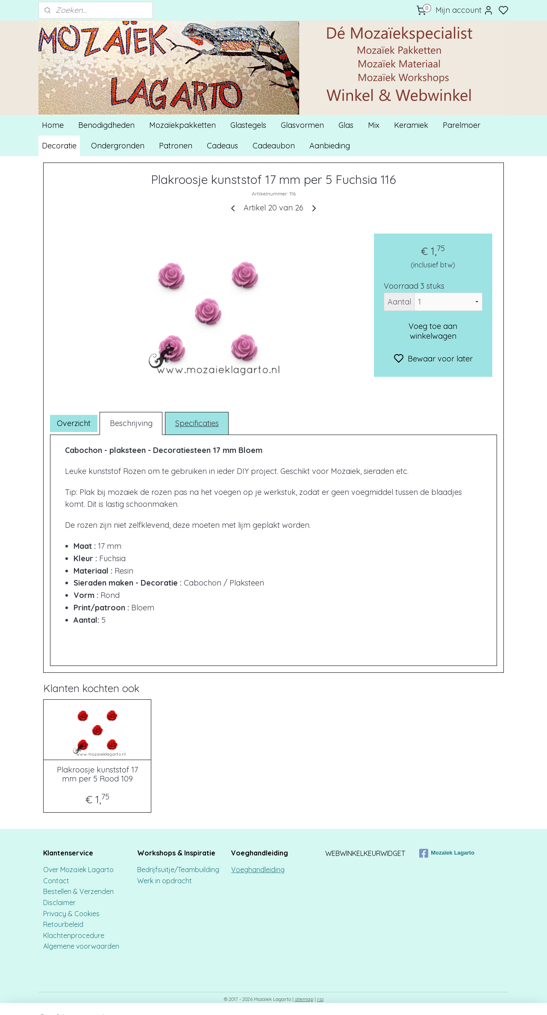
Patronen (175, 146)
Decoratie (59, 146)
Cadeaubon (274, 146)
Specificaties (197, 423)
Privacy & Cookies (71, 913)
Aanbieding (329, 146)
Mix (373, 125)
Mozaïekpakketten (182, 125)
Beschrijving (131, 423)
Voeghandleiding (258, 869)
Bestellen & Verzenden (78, 891)
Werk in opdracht (164, 880)
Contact (57, 880)
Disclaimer (59, 902)
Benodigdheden (106, 125)
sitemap (304, 999)
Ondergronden (117, 146)
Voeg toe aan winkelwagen (433, 331)
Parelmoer (461, 125)
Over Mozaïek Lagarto (78, 869)
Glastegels (248, 125)
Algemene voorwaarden (81, 946)
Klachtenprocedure (73, 935)
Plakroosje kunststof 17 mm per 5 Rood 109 (97, 774)
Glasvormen (302, 125)
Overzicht (74, 423)
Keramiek (411, 125)
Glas (345, 125)
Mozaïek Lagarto (446, 853)
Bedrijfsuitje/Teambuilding (178, 869)
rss (320, 999)
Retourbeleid (63, 924)
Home (53, 125)
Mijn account (464, 10)
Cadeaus (222, 146)
